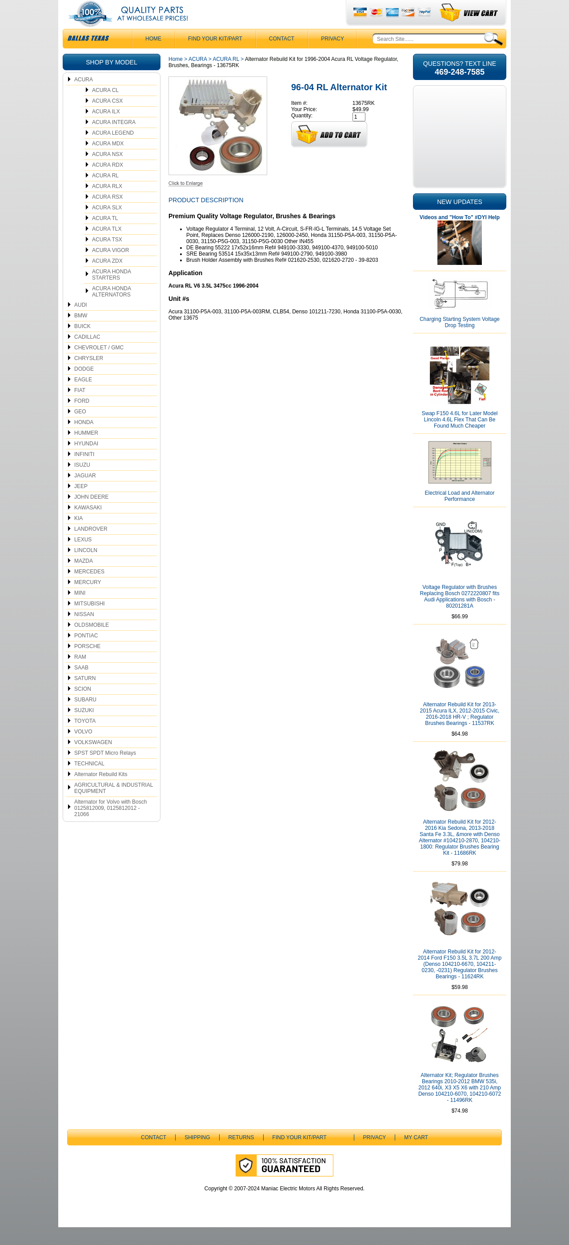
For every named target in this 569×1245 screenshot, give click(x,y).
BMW (80, 333)
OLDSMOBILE (91, 643)
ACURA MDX (108, 161)
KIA (78, 536)
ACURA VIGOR (110, 268)
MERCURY (87, 600)
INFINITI (84, 472)
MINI (79, 611)
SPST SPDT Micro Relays (105, 771)
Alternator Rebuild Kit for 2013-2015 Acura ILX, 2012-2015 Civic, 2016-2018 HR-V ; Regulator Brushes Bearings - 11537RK (460, 731)
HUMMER (86, 451)
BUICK (82, 344)
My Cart (416, 1155)
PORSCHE (87, 664)
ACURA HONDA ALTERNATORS (111, 309)
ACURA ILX (106, 129)
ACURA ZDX (107, 279)
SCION (82, 707)
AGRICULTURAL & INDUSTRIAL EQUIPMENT (113, 806)
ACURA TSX (107, 257)
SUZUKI (84, 728)
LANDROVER (91, 547)
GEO (80, 429)
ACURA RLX (107, 204)
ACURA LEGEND (113, 151)
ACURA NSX (107, 172)
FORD (81, 419)
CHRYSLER (88, 376)
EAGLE (83, 397)
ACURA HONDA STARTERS (111, 292)
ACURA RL (105, 193)
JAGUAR (85, 493)
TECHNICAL (89, 781)
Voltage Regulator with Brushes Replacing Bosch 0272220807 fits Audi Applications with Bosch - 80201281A (460, 614)
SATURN (85, 696)
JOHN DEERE (91, 515)
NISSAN (84, 632)
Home (175, 77)
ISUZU (82, 483)
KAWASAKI (88, 525)
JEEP (81, 504)
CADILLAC (87, 355)
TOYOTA (85, 739)
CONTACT (281, 56)
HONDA (83, 440)
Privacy (332, 56)
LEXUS (83, 557)
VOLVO (83, 749)
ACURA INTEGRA (114, 140)
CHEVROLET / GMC (99, 365)
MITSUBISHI (89, 621)
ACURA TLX (106, 247)
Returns (241, 1155)
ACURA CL (105, 108)
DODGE (84, 387)
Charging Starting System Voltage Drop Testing (460, 340)
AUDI (80, 323)
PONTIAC (86, 653)
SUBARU (85, 717)
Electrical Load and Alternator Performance (460, 514)
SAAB (81, 685)
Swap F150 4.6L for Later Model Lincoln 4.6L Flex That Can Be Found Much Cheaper (460, 437)
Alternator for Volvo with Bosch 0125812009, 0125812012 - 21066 (110, 826)
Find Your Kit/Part (215, 56)
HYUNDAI (86, 461)
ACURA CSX (107, 119)
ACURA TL (105, 236)
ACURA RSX (107, 215)
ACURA (83, 97)
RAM (80, 675)
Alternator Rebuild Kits (100, 792)
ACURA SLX (107, 225)
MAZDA (83, 579)
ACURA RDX (107, 183)
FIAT (79, 408)
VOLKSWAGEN (93, 760)
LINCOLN (85, 568)
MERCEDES (89, 589)
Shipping (197, 1155)
